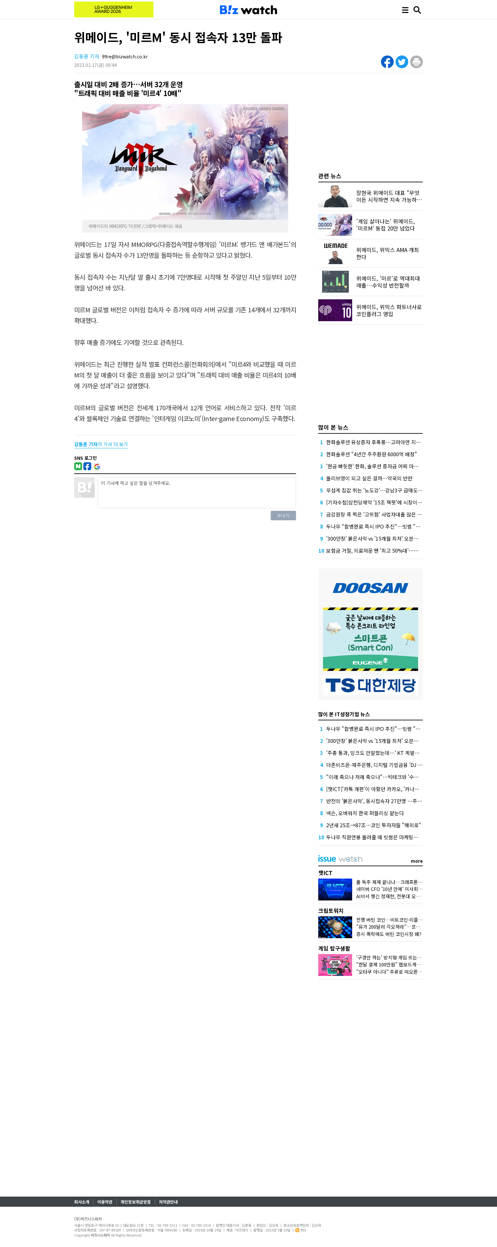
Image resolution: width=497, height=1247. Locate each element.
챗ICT (325, 873)
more (417, 861)
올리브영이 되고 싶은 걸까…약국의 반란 (369, 478)
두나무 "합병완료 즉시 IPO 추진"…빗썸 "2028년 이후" (385, 526)
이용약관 (105, 1202)
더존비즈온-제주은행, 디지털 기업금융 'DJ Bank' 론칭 (384, 765)
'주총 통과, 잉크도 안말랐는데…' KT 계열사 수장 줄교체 (386, 753)
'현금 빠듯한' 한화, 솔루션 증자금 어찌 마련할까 (377, 466)
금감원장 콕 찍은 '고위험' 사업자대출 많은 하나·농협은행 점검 (392, 514)
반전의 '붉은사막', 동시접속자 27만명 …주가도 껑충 (381, 801)
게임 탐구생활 (334, 948)
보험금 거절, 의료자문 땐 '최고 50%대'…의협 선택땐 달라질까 (392, 550)
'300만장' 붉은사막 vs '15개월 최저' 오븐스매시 (377, 538)
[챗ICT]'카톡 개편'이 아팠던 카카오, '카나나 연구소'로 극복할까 (393, 789)
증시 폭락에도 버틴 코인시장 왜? (388, 934)
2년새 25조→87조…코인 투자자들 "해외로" (373, 825)
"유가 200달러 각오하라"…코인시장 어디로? (401, 926)
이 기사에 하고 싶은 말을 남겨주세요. (197, 492)
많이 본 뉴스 (333, 427)
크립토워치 (331, 910)
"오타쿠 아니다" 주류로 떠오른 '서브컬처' (397, 971)
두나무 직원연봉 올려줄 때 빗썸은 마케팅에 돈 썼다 (380, 837)
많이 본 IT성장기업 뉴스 (344, 714)
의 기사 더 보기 (101, 444)
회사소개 (81, 1202)
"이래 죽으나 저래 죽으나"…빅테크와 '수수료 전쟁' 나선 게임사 (394, 777)
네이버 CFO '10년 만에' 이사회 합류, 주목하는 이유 (407, 889)
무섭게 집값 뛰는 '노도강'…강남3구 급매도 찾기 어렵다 (385, 490)
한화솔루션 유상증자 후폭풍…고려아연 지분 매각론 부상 (386, 442)
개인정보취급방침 (135, 1202)
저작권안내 (168, 1202)
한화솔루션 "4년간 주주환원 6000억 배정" (371, 454)
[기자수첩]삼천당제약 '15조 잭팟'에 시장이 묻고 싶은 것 (385, 502)
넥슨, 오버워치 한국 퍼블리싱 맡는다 (365, 813)
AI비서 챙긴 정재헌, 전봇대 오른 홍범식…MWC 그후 (408, 896)
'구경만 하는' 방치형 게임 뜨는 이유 (391, 957)
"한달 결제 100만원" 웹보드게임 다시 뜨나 (398, 964)
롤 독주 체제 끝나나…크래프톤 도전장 (394, 882)
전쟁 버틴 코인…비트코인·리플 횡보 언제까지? (402, 919)
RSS (300, 1229)
